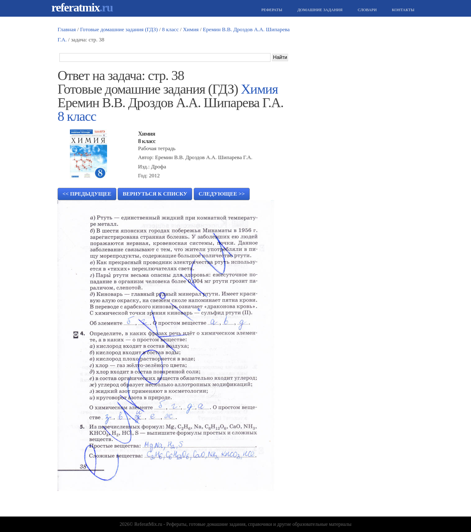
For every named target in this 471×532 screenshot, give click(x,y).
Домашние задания (319, 9)
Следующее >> (222, 194)
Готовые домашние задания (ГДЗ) (119, 29)
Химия (191, 29)
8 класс (170, 29)
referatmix (82, 7)
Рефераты (271, 9)
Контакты (402, 9)
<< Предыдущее (87, 194)
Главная (67, 29)
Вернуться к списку (155, 194)
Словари (366, 9)
